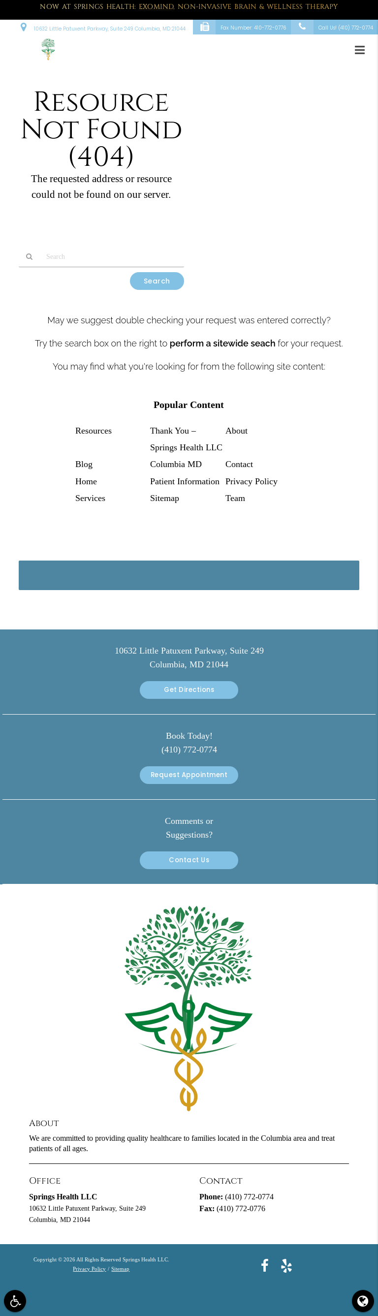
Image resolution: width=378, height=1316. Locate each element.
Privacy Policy (251, 481)
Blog (84, 464)
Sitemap (164, 498)
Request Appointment (189, 775)
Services (90, 498)
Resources (93, 431)
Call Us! (332, 27)
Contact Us (189, 860)
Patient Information (185, 481)
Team (235, 498)
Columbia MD (176, 464)
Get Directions (189, 689)
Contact (239, 464)
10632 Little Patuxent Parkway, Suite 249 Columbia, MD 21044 (103, 26)
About (236, 431)
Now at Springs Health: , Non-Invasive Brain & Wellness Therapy (189, 6)
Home (86, 481)
